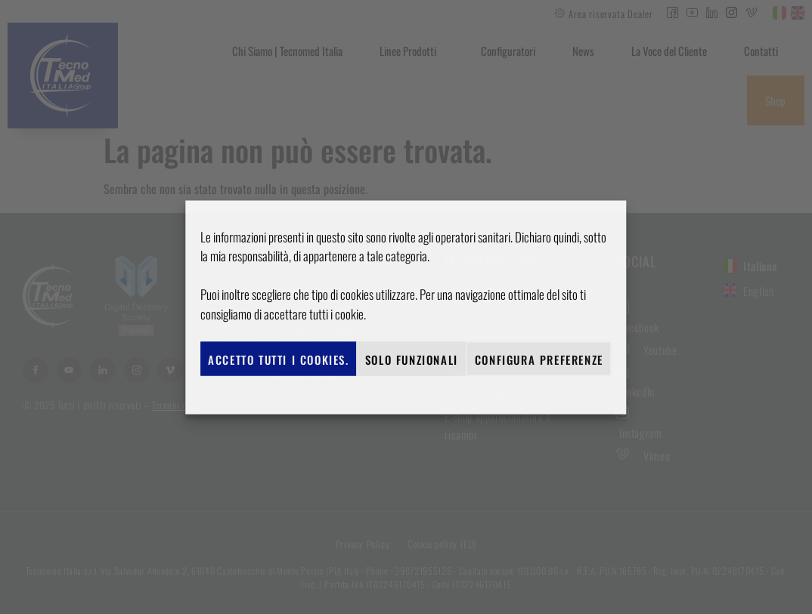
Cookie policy (398, 393)
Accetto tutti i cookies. (278, 358)
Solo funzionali (411, 358)
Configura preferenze (539, 358)
